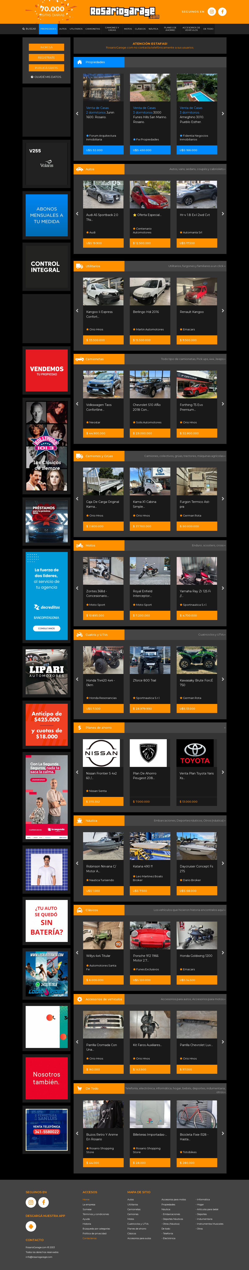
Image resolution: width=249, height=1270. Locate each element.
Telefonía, (132, 1088)
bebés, (187, 1088)
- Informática (203, 1199)
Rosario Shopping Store (100, 1150)
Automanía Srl (191, 232)
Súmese (87, 1209)
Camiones (132, 1214)
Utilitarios (132, 1204)
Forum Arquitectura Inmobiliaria (101, 137)
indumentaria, (216, 1088)
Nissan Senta (96, 791)
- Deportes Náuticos (172, 1219)
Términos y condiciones (96, 1214)
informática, (164, 1088)
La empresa (89, 1204)
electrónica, (147, 1088)
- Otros (199, 1228)
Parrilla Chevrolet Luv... (196, 1045)
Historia (87, 1223)
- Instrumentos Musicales (209, 1223)
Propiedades (168, 1204)
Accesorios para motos (208, 999)
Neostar (93, 422)
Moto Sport (95, 604)
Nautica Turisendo (100, 880)
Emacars (187, 329)
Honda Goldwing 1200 (196, 956)
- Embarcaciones (171, 1214)
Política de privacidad (94, 1233)
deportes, (199, 1088)
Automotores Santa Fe (101, 967)
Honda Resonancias (101, 698)
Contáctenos (90, 1238)
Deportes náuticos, (190, 820)
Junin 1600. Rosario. (100, 112)
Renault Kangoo (192, 312)
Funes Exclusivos (146, 969)
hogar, (177, 1088)
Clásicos (131, 1233)
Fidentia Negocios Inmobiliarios (194, 137)
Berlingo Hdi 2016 (146, 312)
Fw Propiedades (146, 139)
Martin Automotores (148, 329)
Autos (130, 1199)
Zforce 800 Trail (144, 680)
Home (86, 1199)
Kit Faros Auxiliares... (147, 1045)
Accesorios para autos (139, 1238)
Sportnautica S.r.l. (193, 604)
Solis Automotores (147, 422)
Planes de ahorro (136, 1228)
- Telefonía (167, 1233)
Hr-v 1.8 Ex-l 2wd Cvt (195, 215)
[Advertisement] (47, 111)
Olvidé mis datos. (46, 77)
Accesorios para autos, (176, 999)
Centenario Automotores (142, 230)
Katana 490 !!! (143, 866)
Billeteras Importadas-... (150, 1135)
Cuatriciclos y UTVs (137, 1223)
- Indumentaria (204, 1219)
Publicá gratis (46, 67)
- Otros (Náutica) (171, 1223)
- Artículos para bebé (207, 1209)
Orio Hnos (94, 329)
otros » (220, 1092)
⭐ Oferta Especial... (147, 215)
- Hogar (200, 1204)
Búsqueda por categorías (96, 1228)
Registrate (46, 57)
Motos (130, 1219)
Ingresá (46, 47)
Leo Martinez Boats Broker (148, 878)
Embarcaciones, (165, 820)
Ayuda (86, 1219)
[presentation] (77, 114)
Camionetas (133, 1209)
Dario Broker (190, 880)
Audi (90, 232)
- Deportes (201, 1214)
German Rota (190, 515)
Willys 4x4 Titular (98, 956)
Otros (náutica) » (214, 820)
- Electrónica (168, 1238)
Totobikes (188, 1152)
